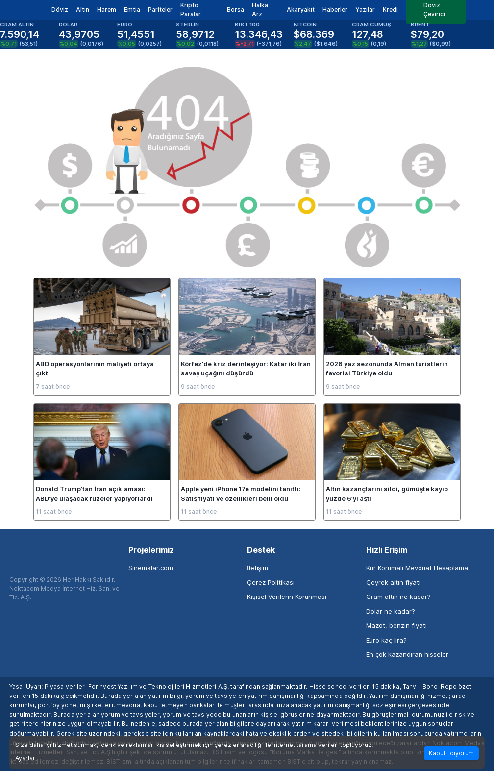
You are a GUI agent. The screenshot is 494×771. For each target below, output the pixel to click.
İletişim (257, 568)
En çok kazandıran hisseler (407, 654)
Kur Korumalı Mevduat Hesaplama (417, 568)
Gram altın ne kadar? (398, 596)
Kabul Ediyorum (451, 753)
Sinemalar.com (150, 568)
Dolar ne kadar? (390, 611)
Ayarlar (25, 758)
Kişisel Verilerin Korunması (286, 596)
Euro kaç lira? (386, 640)
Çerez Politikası (271, 582)
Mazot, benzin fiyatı (396, 625)
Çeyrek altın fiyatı (393, 582)
